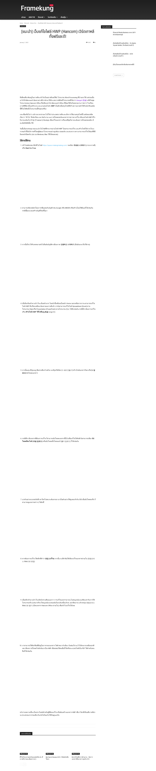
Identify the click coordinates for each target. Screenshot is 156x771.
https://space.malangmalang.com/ (55, 145)
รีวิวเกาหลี (26, 23)
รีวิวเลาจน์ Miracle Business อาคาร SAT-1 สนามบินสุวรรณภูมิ (124, 33)
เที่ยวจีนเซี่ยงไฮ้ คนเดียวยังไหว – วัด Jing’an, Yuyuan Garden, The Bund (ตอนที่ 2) (124, 44)
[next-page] (24, 764)
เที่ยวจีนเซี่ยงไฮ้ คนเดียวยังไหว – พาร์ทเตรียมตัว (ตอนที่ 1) (123, 54)
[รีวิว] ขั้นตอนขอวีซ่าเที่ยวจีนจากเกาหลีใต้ (123, 64)
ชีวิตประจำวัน (33, 23)
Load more (118, 75)
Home (21, 23)
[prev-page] (21, 764)
